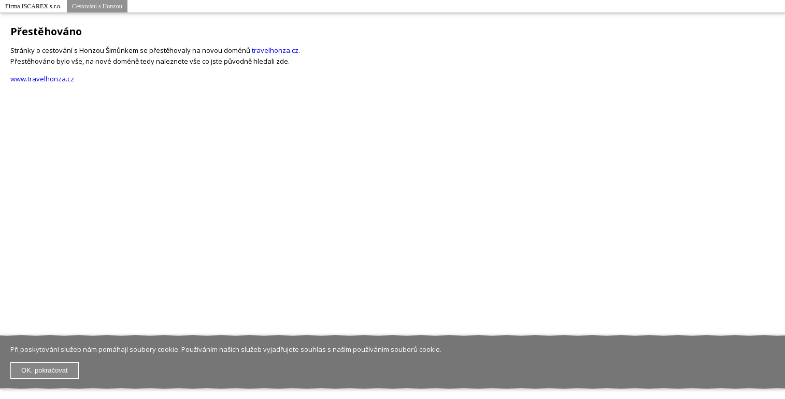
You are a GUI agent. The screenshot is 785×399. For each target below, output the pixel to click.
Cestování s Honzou (97, 6)
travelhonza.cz (275, 50)
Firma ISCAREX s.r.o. (33, 6)
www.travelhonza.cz (42, 78)
